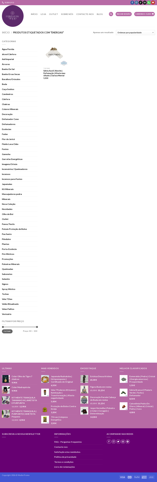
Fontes (5, 149)
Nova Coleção (8, 204)
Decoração (7, 114)
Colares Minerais (10, 109)
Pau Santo (7, 234)
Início (34, 14)
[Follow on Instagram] (136, 3)
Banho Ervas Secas (11, 74)
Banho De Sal (8, 69)
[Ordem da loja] (135, 32)
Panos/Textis (8, 224)
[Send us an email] (145, 3)
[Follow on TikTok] (140, 3)
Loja (43, 14)
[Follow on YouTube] (153, 3)
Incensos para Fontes (12, 179)
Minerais (6, 199)
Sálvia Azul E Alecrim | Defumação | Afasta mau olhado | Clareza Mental (54, 73)
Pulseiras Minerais (11, 264)
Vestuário (6, 314)
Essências (6, 129)
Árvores (6, 64)
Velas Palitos (8, 309)
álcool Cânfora (9, 54)
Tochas (5, 294)
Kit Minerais (8, 189)
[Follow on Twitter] (118, 441)
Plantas (5, 244)
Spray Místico (8, 289)
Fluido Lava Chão (10, 144)
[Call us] (149, 3)
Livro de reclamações (64, 467)
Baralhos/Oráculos (11, 79)
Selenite (6, 279)
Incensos (6, 174)
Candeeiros (7, 94)
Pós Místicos (8, 254)
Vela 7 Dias (7, 299)
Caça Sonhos (8, 89)
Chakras (6, 104)
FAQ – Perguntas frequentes (68, 442)
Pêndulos (6, 239)
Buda (4, 84)
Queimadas (7, 269)
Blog (100, 14)
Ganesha (6, 154)
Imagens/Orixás (9, 164)
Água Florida (8, 49)
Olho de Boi (7, 214)
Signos (5, 284)
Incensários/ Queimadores (14, 169)
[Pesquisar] (111, 14)
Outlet (53, 14)
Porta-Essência (9, 249)
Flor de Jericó (8, 139)
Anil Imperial (8, 59)
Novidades (7, 209)
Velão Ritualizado (10, 304)
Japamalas (7, 184)
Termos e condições (63, 462)
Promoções (7, 259)
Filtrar (7, 331)
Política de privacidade (65, 457)
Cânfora (6, 99)
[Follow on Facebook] (132, 3)
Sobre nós (67, 14)
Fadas (5, 134)
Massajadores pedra (12, 194)
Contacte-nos (85, 14)
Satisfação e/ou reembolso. (67, 452)
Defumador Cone (10, 119)
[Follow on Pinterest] (128, 441)
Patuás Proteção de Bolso (14, 229)
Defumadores (8, 124)
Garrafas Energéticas (12, 159)
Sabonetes (7, 274)
